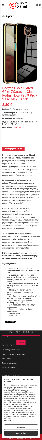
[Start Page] (18, 5)
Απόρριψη (21, 427)
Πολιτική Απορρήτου (9, 363)
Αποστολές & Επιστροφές (11, 350)
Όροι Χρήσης (6, 359)
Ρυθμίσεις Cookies (8, 367)
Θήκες (9, 16)
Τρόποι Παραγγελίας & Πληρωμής (14, 354)
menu (3, 5)
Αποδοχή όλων (21, 433)
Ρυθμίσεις (8, 420)
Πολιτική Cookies (13, 389)
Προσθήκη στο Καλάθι (13, 149)
